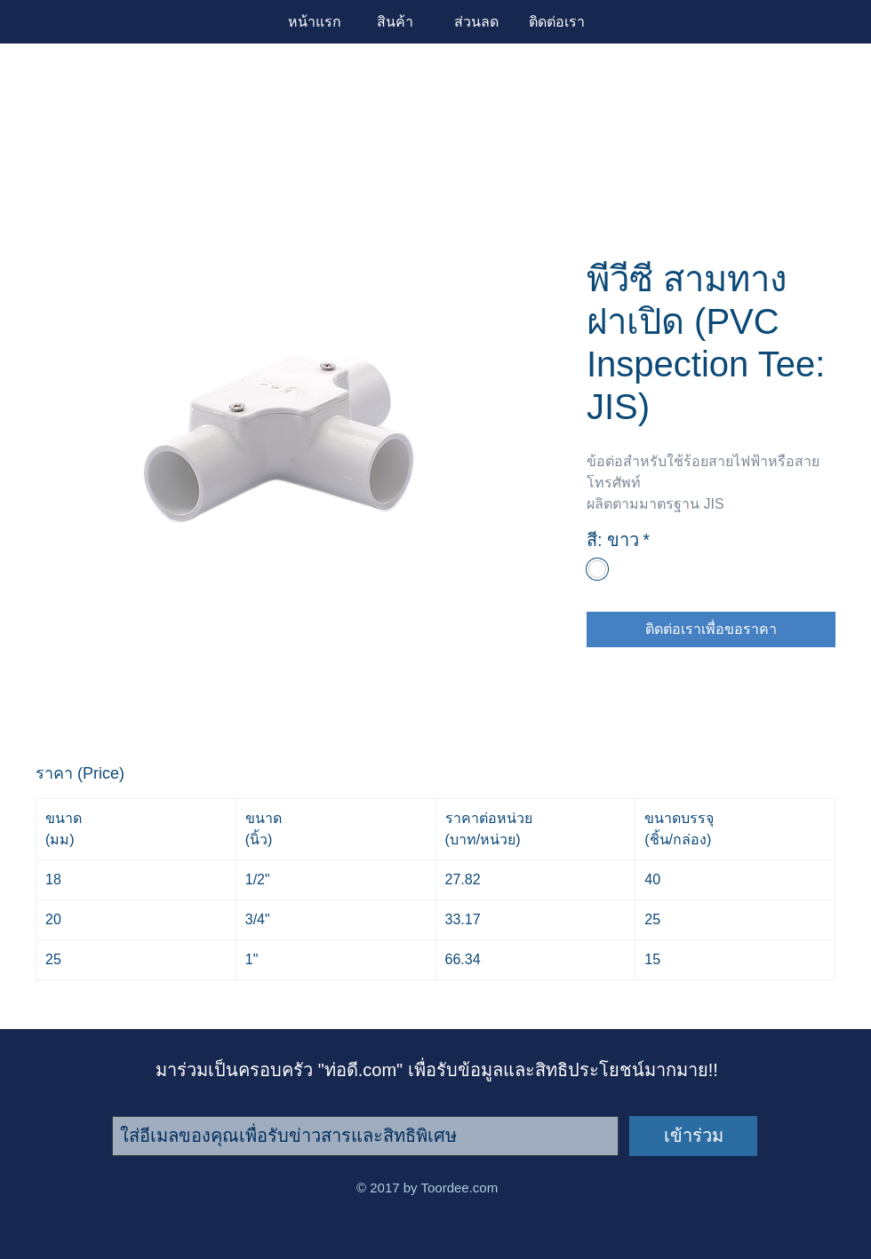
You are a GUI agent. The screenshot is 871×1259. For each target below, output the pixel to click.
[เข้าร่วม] (693, 1136)
